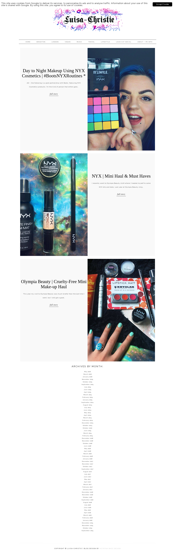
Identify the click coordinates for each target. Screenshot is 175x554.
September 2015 (87, 530)
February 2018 (87, 456)
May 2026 (87, 371)
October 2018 (87, 443)
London (55, 42)
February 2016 (87, 517)
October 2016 (87, 497)
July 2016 (87, 505)
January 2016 (87, 520)
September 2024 (87, 402)
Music (79, 42)
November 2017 (87, 464)
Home (28, 42)
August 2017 (87, 471)
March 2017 (87, 484)
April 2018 (87, 451)
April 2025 (87, 392)
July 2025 (87, 387)
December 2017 (87, 461)
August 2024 (87, 405)
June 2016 (87, 507)
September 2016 (87, 500)
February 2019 (87, 435)
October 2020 (87, 428)
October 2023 (87, 425)
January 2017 (87, 489)
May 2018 (87, 448)
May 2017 (87, 479)
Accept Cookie (162, 4)
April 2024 (87, 415)
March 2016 (87, 515)
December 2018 (87, 438)
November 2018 (87, 441)
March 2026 (87, 374)
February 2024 (87, 420)
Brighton (41, 42)
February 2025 (87, 397)
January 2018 (87, 459)
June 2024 (87, 410)
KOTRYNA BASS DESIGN (110, 548)
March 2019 (87, 433)
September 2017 (87, 469)
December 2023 (87, 423)
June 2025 (87, 389)
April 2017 (87, 482)
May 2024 (87, 412)
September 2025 (87, 384)
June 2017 (87, 476)
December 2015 (87, 523)
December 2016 (87, 492)
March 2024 (87, 417)
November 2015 (87, 525)
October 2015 (87, 528)
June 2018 (87, 446)
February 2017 (87, 487)
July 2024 (87, 407)
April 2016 (87, 512)
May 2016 (87, 510)
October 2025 (87, 382)
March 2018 (87, 453)
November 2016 (87, 494)
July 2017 (87, 474)
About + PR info (145, 42)
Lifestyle (105, 42)
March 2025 (87, 394)
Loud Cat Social (123, 42)
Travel (91, 42)
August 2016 (87, 502)
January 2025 (87, 400)
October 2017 (87, 466)
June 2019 (87, 430)
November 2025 (87, 379)
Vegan (68, 42)
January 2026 (87, 376)
